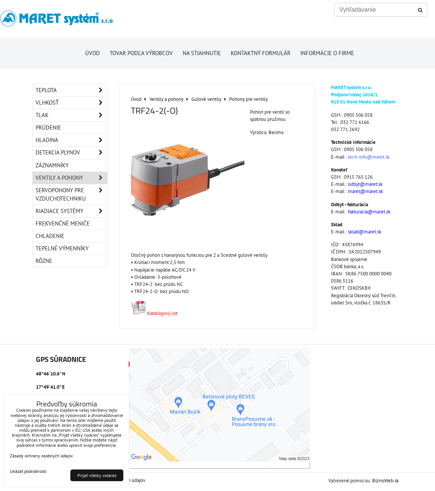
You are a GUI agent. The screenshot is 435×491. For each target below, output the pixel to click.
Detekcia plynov (71, 153)
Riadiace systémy (71, 211)
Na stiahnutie (202, 53)
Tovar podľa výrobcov (141, 53)
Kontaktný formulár (261, 53)
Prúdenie (48, 127)
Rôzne (44, 260)
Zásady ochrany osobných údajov (41, 456)
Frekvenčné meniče (63, 223)
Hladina (71, 140)
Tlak (71, 115)
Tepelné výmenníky (62, 248)
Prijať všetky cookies (97, 475)
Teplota (71, 90)
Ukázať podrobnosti (28, 471)
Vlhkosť (71, 103)
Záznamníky (52, 165)
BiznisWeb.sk (385, 480)
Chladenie (50, 235)
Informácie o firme (327, 53)
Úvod (92, 53)
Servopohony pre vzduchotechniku (71, 194)
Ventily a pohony (71, 178)
